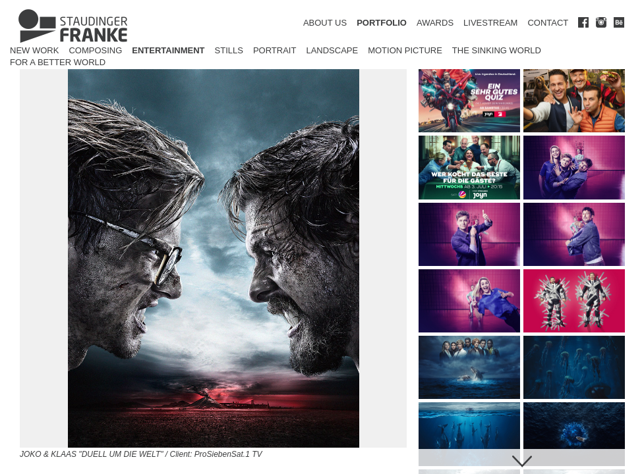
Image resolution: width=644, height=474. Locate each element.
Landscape (332, 50)
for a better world (57, 62)
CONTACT (547, 23)
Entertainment (168, 50)
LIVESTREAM (490, 23)
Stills (229, 50)
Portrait (275, 50)
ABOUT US (325, 23)
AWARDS (435, 23)
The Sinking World (496, 50)
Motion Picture (405, 50)
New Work (34, 50)
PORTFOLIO (382, 23)
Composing (95, 50)
